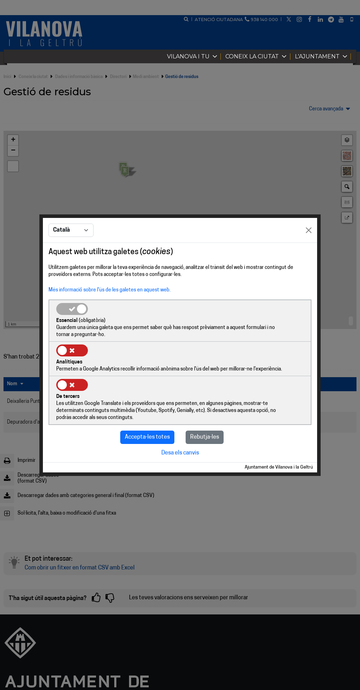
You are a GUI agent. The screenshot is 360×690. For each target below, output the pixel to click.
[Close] (308, 248)
